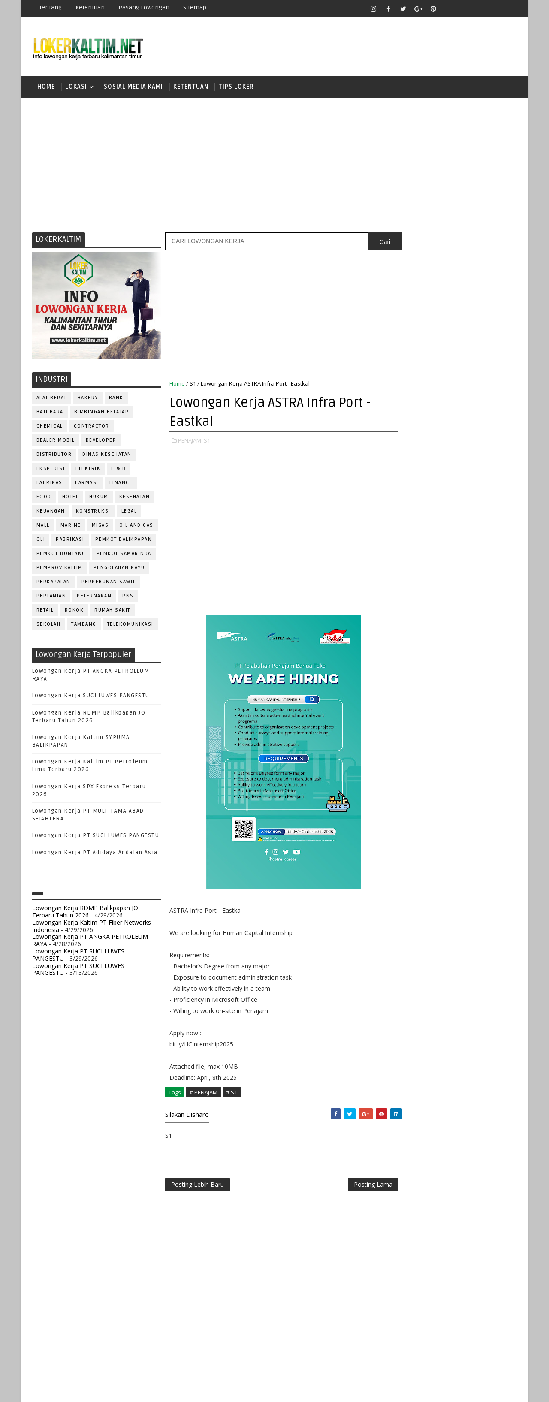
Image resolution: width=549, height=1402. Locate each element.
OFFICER (480, 796)
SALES (400, 895)
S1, (207, 442)
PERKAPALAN (53, 583)
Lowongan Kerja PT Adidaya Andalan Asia (95, 853)
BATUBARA (49, 413)
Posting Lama (355, 1186)
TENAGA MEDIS (411, 937)
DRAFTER (446, 739)
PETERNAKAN (94, 597)
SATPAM (430, 895)
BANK (116, 399)
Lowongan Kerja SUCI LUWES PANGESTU (91, 697)
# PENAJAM (203, 1093)
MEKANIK (446, 796)
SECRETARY (467, 895)
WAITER (402, 951)
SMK (403, 620)
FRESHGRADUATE (423, 560)
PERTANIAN (51, 597)
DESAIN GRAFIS (477, 725)
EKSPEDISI (50, 470)
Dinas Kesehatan (107, 455)
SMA (403, 605)
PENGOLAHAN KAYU (119, 569)
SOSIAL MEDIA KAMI (133, 87)
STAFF (400, 923)
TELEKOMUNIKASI (130, 625)
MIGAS (100, 526)
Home (46, 87)
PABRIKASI (70, 540)
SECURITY (405, 909)
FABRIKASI (50, 484)
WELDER (432, 951)
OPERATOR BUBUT (455, 810)
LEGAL (129, 512)
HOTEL (70, 498)
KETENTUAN (190, 87)
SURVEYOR (433, 923)
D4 (401, 545)
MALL (43, 526)
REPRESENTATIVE (415, 880)
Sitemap (194, 7)
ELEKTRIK (88, 470)
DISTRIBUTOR (54, 455)
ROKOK (74, 611)
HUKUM (99, 498)
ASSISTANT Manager (420, 711)
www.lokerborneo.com (419, 997)
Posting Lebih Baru (197, 1186)
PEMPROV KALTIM (59, 569)
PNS (128, 597)
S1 (193, 385)
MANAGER (475, 781)
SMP (404, 635)
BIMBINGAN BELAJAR (101, 413)
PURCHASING (467, 852)
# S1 (231, 1093)
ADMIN (401, 696)
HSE (489, 767)
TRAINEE (453, 937)
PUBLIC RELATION (416, 852)
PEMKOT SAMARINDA (124, 555)
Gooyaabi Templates (184, 1389)
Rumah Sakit (113, 611)
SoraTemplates (86, 1389)
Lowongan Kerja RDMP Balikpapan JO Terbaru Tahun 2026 (85, 912)
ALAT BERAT (51, 399)
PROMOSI (454, 838)
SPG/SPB (484, 909)
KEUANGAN (50, 512)
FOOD (43, 498)
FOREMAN (489, 753)
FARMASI (87, 484)
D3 (401, 530)
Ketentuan (90, 7)
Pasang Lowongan (143, 7)
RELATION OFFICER (471, 866)
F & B (119, 470)
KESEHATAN (134, 498)
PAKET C (410, 575)
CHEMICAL (49, 427)
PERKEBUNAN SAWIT (108, 583)
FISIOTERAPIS (446, 753)
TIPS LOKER (236, 87)
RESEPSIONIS (467, 880)
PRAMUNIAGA (491, 824)
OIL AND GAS (137, 526)
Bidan (468, 711)
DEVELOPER (101, 441)
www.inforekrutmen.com (422, 1005)
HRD (467, 767)
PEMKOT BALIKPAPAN (123, 540)
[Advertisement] (274, 165)
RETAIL (45, 611)
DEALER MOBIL (55, 441)
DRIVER (477, 739)
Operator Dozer (416, 824)
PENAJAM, (190, 442)
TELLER (468, 923)
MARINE (70, 526)
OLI (40, 540)
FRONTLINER (409, 767)
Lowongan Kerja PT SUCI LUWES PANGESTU (96, 837)
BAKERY (88, 399)
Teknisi (486, 937)
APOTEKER (475, 696)
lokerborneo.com (324, 1389)
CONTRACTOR (91, 427)
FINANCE (121, 484)
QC (431, 866)
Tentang (50, 7)
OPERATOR (406, 810)
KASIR (443, 781)
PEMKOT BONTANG (61, 555)
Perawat (404, 866)
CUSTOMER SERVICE (419, 725)
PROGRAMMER (411, 838)
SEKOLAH (48, 625)
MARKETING (407, 796)
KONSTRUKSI (93, 512)
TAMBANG (84, 625)
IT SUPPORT (408, 781)
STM (403, 650)
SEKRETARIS (445, 909)
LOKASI (76, 87)
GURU (444, 767)
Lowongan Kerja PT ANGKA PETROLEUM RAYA (90, 942)
